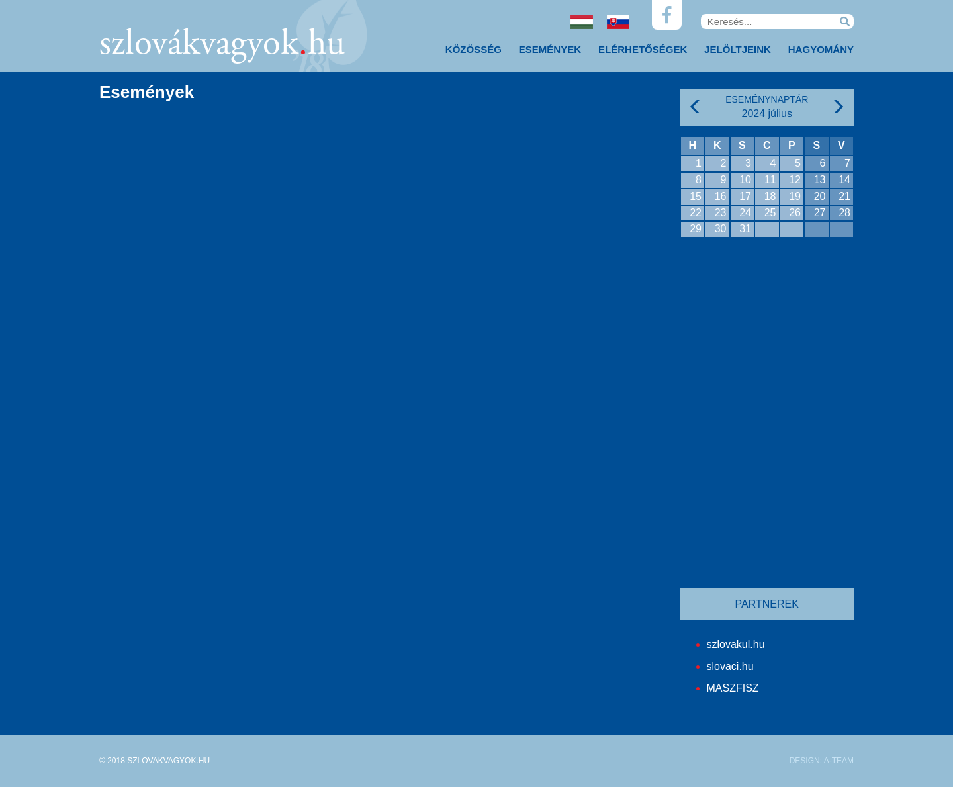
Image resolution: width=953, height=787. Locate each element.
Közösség (473, 49)
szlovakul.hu (736, 644)
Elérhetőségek (642, 49)
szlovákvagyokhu (222, 45)
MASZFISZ (733, 688)
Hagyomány (821, 49)
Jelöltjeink (737, 49)
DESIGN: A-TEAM (822, 760)
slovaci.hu (730, 666)
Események (550, 49)
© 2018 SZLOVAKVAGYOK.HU (154, 760)
